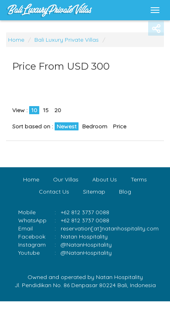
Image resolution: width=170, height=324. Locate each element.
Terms (139, 179)
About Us (104, 179)
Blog (125, 191)
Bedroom (94, 126)
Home (16, 39)
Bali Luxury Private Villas (66, 39)
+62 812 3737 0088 (85, 220)
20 (57, 110)
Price (119, 126)
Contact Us (54, 191)
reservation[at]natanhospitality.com (110, 228)
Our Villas (66, 179)
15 (46, 110)
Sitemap (94, 191)
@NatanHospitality (86, 244)
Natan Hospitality (84, 236)
